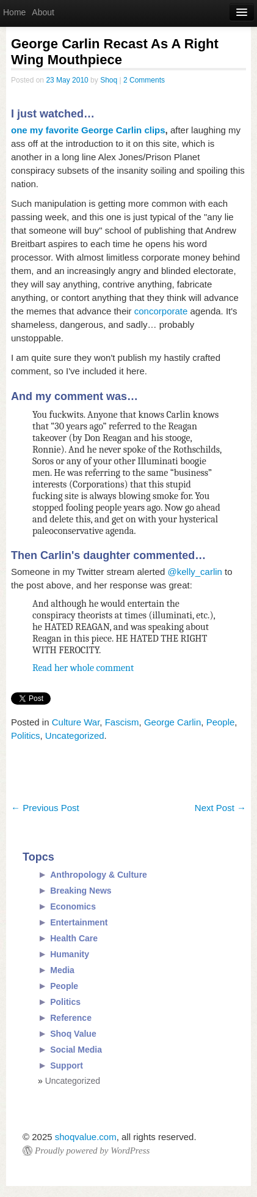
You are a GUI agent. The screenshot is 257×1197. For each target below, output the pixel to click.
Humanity (69, 954)
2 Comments (144, 80)
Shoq (108, 80)
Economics (73, 906)
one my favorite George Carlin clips (88, 130)
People (220, 722)
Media (62, 970)
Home (14, 12)
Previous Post (45, 807)
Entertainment (78, 922)
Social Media (76, 1049)
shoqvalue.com (86, 1137)
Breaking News (80, 890)
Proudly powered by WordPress (92, 1150)
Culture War (76, 722)
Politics (25, 735)
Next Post (220, 807)
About (43, 12)
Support (66, 1065)
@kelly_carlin (195, 571)
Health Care (74, 938)
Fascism (122, 722)
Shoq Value (73, 1034)
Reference (71, 1018)
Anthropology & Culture (98, 875)
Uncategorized (74, 735)
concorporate (161, 311)
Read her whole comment (83, 667)
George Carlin (172, 722)
